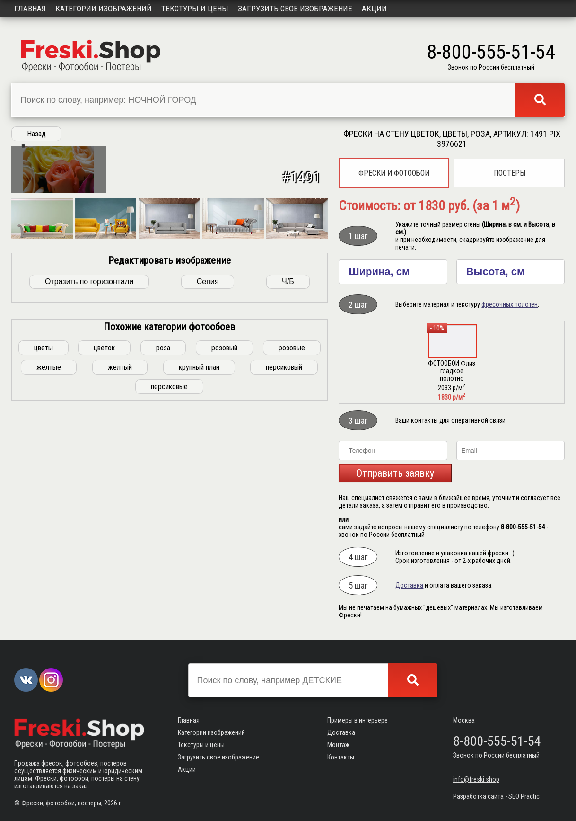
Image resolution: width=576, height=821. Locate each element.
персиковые (169, 551)
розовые (292, 512)
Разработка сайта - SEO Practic (496, 796)
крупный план (199, 531)
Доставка (409, 585)
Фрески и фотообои (393, 173)
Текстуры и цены (194, 8)
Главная (30, 8)
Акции (374, 8)
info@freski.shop (476, 779)
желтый (120, 531)
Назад (36, 133)
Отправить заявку (395, 473)
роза (163, 512)
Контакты (340, 757)
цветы (43, 512)
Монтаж (338, 745)
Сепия (208, 446)
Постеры (509, 173)
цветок (104, 512)
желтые (48, 531)
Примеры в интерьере (357, 720)
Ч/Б (288, 446)
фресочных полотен (509, 304)
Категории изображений (103, 8)
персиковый (284, 531)
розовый (224, 512)
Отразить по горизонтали (89, 446)
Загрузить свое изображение (295, 8)
